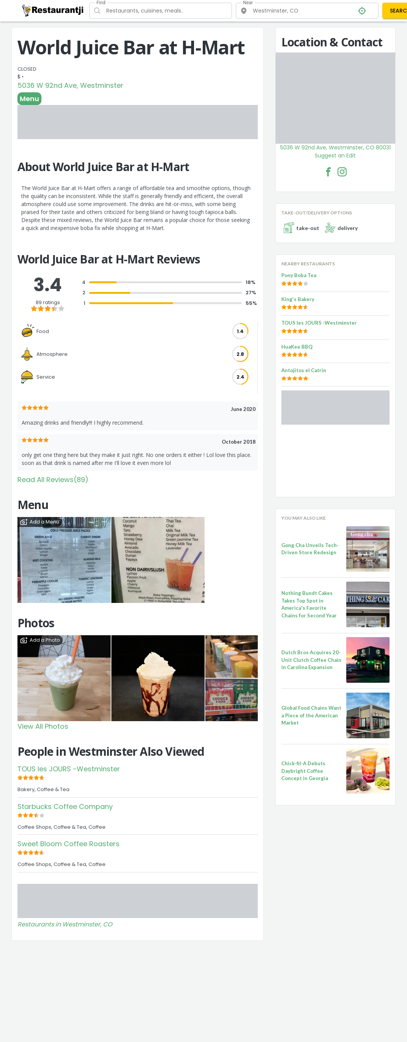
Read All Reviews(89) (52, 479)
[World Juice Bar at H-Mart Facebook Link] (328, 171)
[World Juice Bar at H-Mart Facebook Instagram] (342, 171)
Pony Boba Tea (298, 275)
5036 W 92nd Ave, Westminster (70, 85)
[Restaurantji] (53, 10)
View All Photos (42, 726)
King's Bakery (297, 299)
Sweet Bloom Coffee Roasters (68, 844)
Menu (29, 98)
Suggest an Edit (335, 155)
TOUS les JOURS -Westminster (68, 769)
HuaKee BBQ (296, 347)
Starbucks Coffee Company (65, 806)
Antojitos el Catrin (303, 370)
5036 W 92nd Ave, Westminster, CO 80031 (335, 147)
